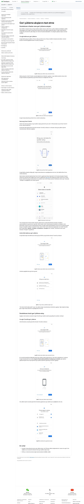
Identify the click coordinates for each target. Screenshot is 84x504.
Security (3, 4)
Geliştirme (36, 1)
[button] (7, 18)
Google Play (44, 1)
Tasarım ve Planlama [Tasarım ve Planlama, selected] (25, 1)
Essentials (14, 1)
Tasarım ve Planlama (31, 18)
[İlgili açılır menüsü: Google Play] (49, 1)
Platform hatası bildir (76, 501)
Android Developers (22, 18)
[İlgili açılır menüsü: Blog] (56, 1)
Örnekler (11, 7)
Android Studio (79, 1)
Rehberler (47, 18)
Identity (10, 4)
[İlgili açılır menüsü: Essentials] (18, 1)
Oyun (29, 501)
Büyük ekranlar (42, 501)
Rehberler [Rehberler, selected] (18, 7)
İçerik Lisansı (32, 457)
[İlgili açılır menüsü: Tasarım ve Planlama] (30, 1)
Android (18, 502)
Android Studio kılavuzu (66, 502)
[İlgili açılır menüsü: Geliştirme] (39, 1)
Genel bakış (3, 7)
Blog (54, 1)
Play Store (48, 177)
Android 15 (53, 501)
